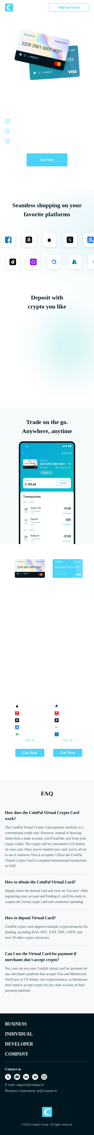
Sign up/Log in (69, 7)
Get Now (47, 160)
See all (30, 740)
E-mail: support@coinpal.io (24, 1085)
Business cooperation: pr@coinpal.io (31, 1091)
